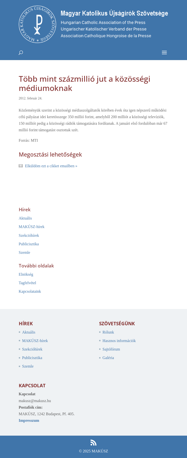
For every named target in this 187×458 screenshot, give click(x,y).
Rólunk (108, 332)
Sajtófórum (111, 349)
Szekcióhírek (29, 235)
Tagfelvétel (27, 283)
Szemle (24, 252)
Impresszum (29, 420)
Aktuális (25, 218)
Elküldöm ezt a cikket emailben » (51, 166)
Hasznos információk (119, 341)
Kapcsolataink (30, 291)
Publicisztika (29, 244)
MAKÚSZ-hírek (32, 227)
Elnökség (26, 274)
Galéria (108, 358)
